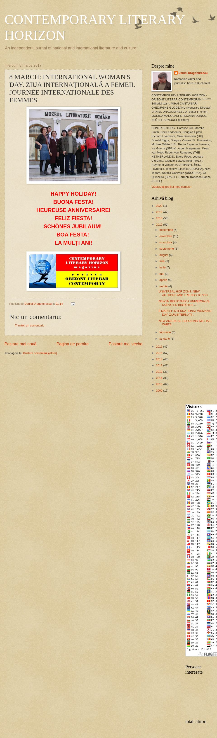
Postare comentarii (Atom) (40, 353)
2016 (159, 346)
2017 (159, 224)
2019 (159, 212)
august (164, 255)
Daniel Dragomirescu (193, 73)
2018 (159, 218)
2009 (159, 390)
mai (162, 273)
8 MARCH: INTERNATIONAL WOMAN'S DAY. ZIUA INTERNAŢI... (185, 312)
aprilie (163, 280)
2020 (159, 205)
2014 (159, 359)
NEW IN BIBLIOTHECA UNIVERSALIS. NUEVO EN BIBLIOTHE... (184, 303)
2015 (159, 353)
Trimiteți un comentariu (29, 325)
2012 (159, 371)
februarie (165, 332)
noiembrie (166, 236)
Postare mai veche (125, 344)
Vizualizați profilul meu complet (171, 186)
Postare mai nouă (20, 344)
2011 (159, 378)
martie (163, 286)
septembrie (167, 248)
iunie (162, 267)
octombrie (166, 242)
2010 (159, 384)
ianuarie (164, 338)
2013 (159, 365)
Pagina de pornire (73, 344)
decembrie (166, 229)
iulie (162, 261)
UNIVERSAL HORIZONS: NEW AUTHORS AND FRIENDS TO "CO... (184, 293)
